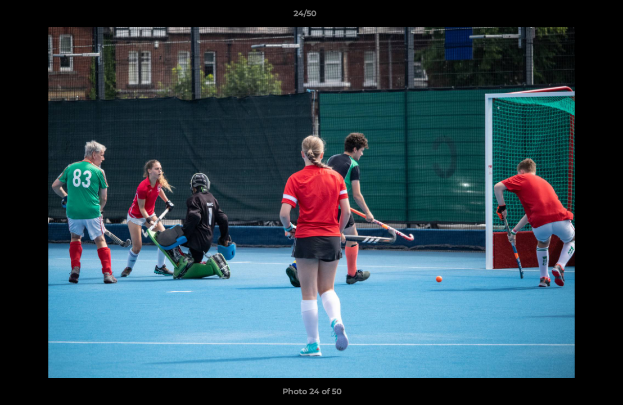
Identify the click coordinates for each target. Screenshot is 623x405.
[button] (576, 16)
